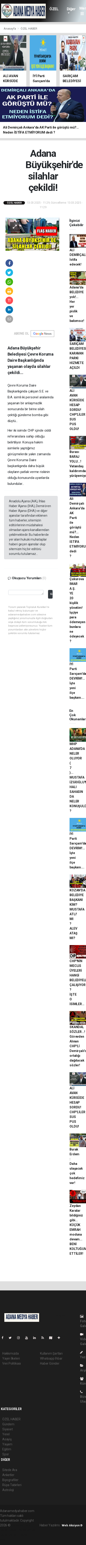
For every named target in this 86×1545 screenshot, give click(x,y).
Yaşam (7, 1444)
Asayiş (7, 1439)
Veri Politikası (11, 1363)
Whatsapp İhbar (51, 1358)
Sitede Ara (9, 1470)
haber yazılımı (21, 1525)
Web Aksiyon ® (72, 1525)
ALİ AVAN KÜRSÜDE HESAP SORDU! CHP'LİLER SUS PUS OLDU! (77, 410)
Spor (5, 1454)
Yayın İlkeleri (11, 1358)
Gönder (51, 594)
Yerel (6, 1434)
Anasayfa (10, 28)
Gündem (8, 1424)
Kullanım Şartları (51, 1353)
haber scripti (27, 1530)
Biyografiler (10, 1480)
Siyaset (7, 1429)
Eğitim (6, 1449)
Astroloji (8, 1490)
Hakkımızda (10, 1353)
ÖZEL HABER (55, 11)
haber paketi (9, 1530)
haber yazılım (9, 1535)
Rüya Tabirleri (11, 1485)
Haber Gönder (49, 1363)
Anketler (8, 1475)
